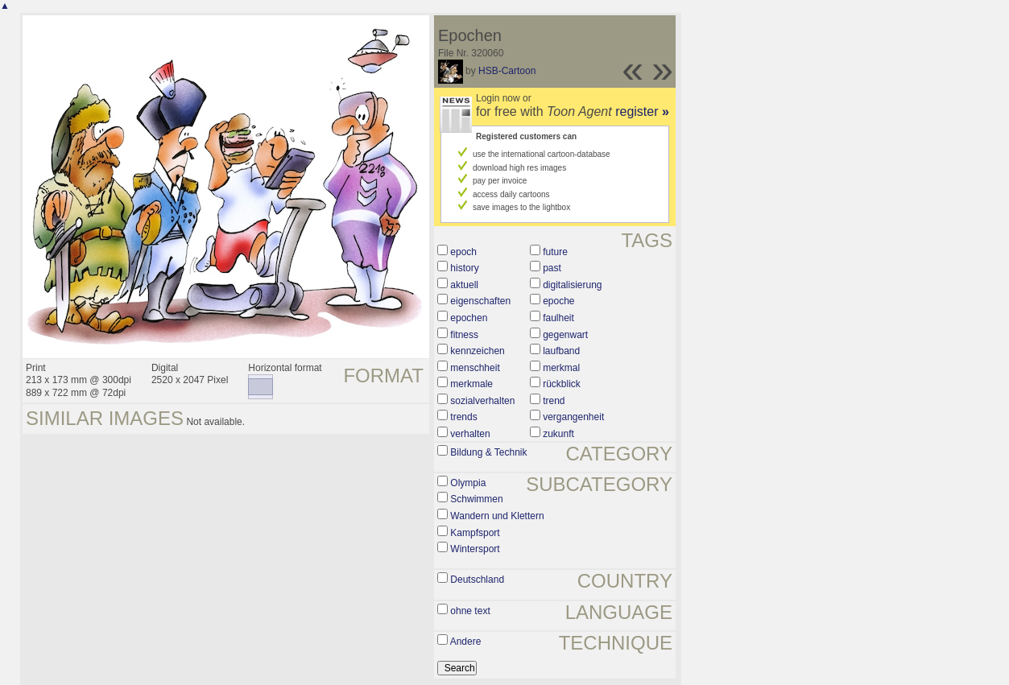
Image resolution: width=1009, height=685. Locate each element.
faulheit (558, 318)
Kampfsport (474, 533)
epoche (558, 301)
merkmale (471, 384)
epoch (463, 252)
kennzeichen (477, 351)
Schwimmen (476, 499)
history (464, 268)
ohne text (470, 611)
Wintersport (474, 549)
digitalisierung (572, 285)
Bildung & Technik (488, 452)
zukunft (558, 433)
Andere (466, 641)
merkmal (561, 367)
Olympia (468, 483)
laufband (561, 351)
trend (553, 400)
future (555, 252)
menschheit (474, 367)
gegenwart (565, 334)
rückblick (562, 384)
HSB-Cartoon (507, 70)
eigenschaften (480, 301)
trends (463, 417)
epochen (468, 318)
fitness (464, 334)
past (552, 268)
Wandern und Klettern (497, 516)
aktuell (464, 285)
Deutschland (477, 579)
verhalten (470, 433)
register (642, 111)
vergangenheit (573, 417)
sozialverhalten (482, 400)
